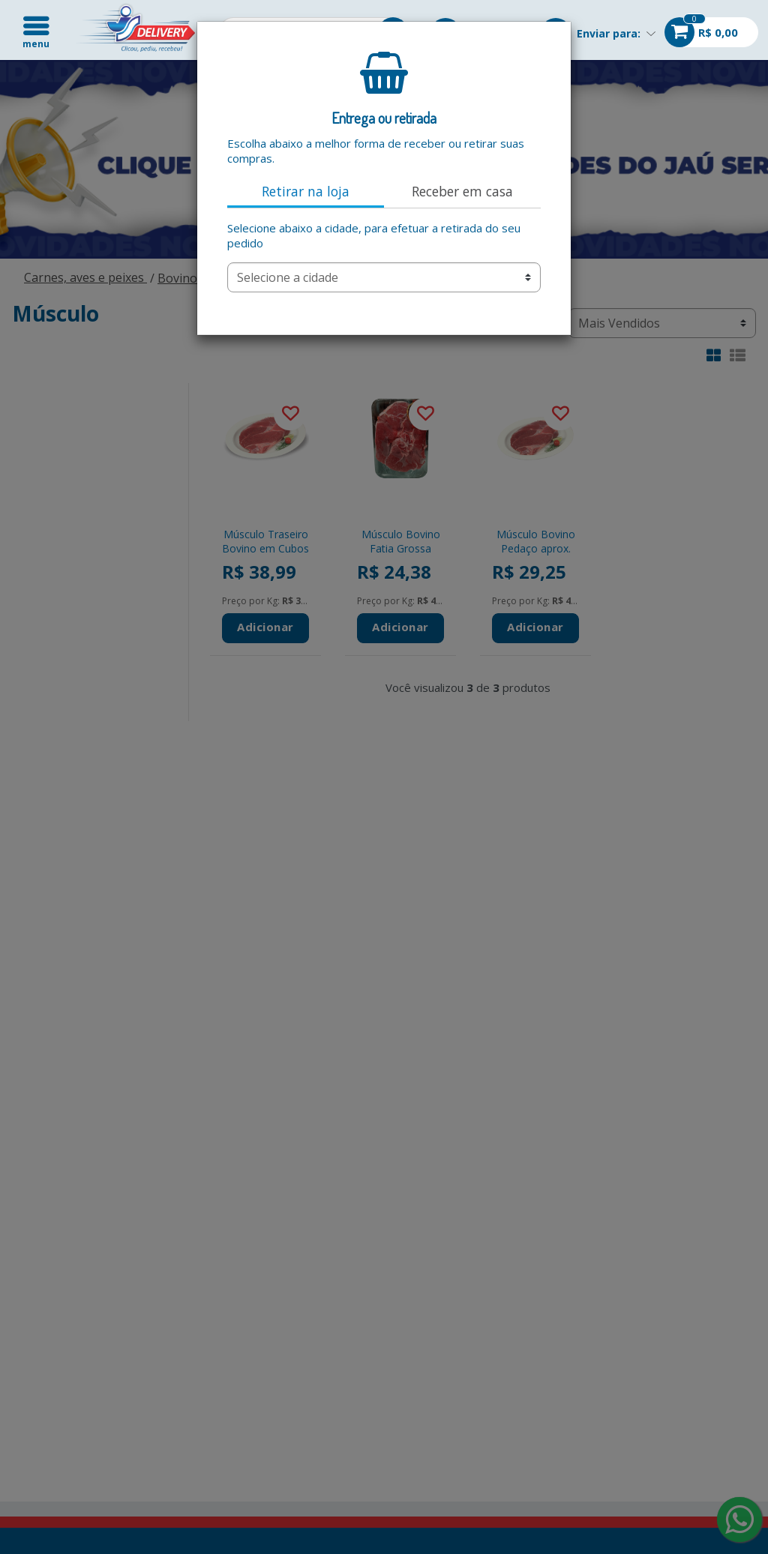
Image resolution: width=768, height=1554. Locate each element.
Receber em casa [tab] (462, 191)
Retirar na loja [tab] (306, 191)
